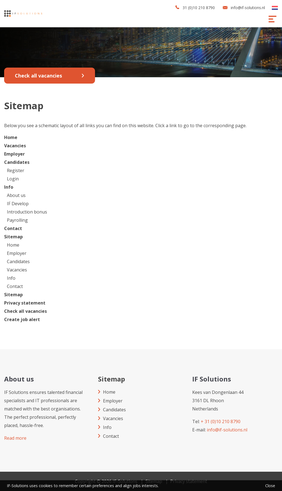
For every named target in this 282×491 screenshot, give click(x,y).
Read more (15, 438)
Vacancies (15, 146)
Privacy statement (24, 303)
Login (13, 179)
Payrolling (17, 220)
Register (15, 170)
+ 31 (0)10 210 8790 (220, 421)
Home (10, 137)
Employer (14, 154)
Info (8, 187)
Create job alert (22, 319)
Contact (13, 228)
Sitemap (13, 237)
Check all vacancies (38, 75)
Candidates (16, 162)
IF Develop (18, 204)
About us (16, 195)
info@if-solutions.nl (248, 7)
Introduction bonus (27, 212)
